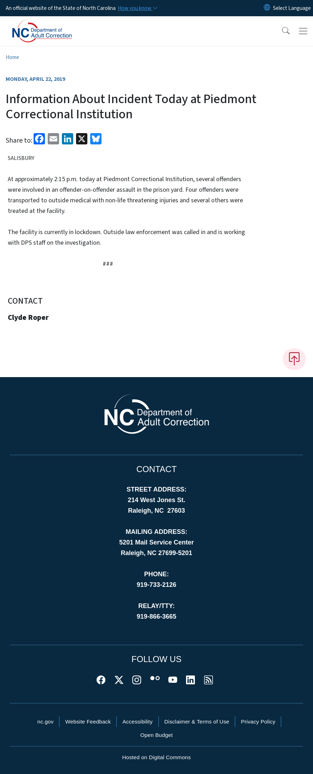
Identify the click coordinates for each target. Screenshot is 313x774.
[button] (281, 31)
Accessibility (137, 722)
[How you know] (137, 8)
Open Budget (156, 735)
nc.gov (45, 722)
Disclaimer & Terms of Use (197, 722)
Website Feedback (88, 722)
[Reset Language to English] (267, 8)
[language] (292, 8)
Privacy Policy (258, 722)
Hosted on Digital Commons (156, 757)
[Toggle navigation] (303, 31)
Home (12, 57)
